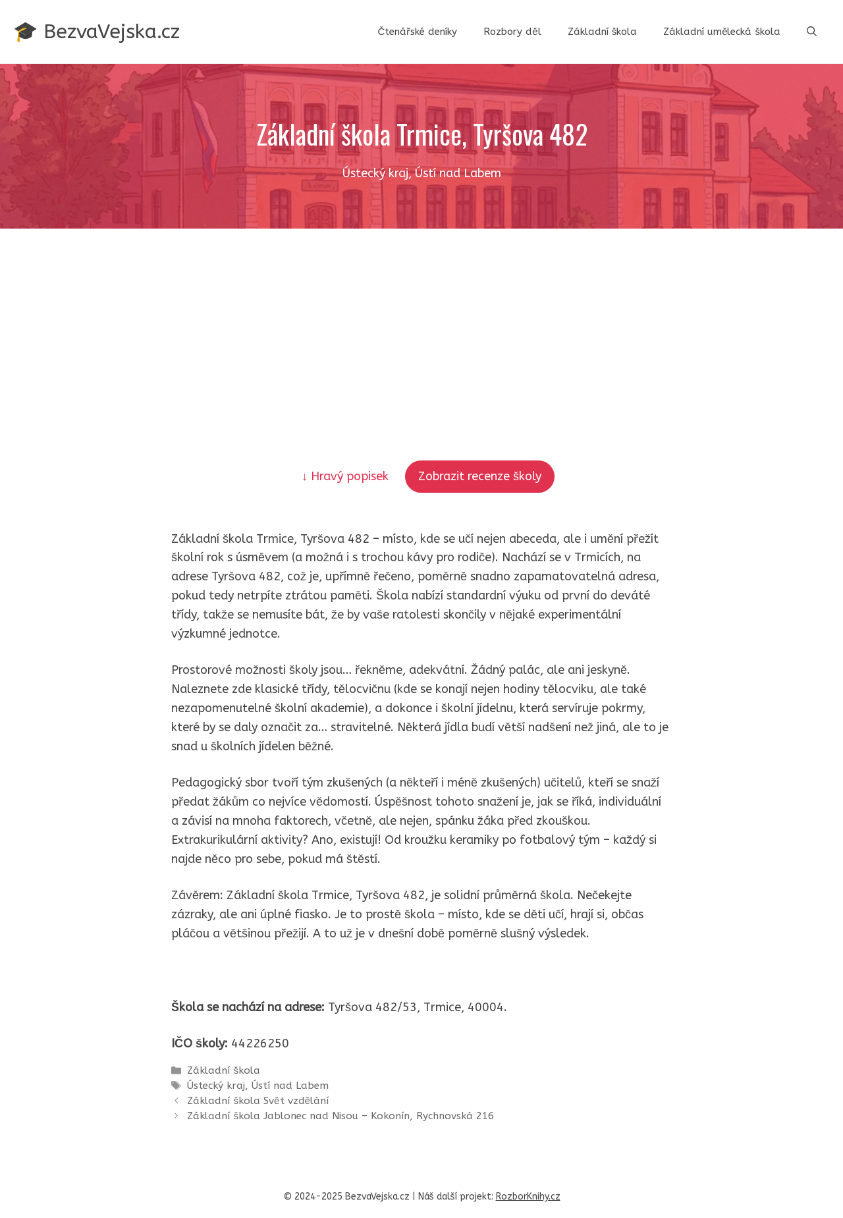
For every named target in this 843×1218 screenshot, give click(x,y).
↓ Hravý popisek (347, 476)
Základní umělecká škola (721, 32)
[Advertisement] (421, 327)
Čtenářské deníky (417, 32)
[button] (812, 32)
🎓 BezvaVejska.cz (96, 31)
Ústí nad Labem (290, 1086)
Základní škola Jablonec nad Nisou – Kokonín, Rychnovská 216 (340, 1116)
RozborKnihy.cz (528, 1196)
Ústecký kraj (216, 1086)
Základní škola (603, 32)
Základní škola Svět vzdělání (258, 1101)
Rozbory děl (512, 32)
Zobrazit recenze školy (479, 476)
